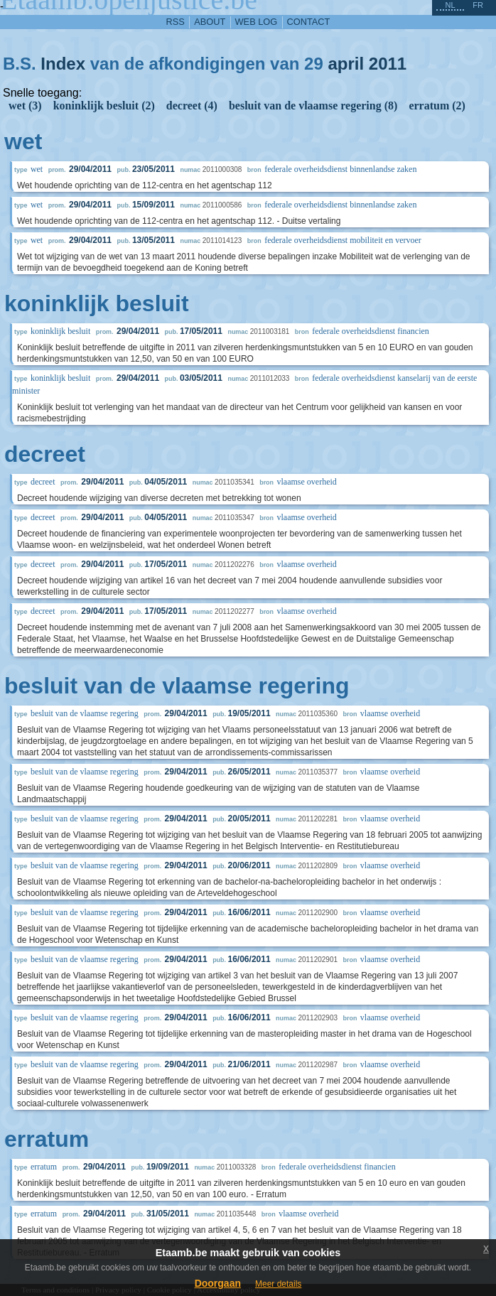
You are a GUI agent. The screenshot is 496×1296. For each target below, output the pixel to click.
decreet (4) (191, 105)
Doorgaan (218, 1283)
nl (450, 5)
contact (308, 21)
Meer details (278, 1284)
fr (478, 5)
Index (63, 63)
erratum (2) (437, 105)
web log (256, 21)
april (346, 63)
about (209, 21)
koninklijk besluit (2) (104, 105)
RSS (175, 21)
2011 (387, 63)
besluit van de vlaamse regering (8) (313, 105)
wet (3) (25, 105)
